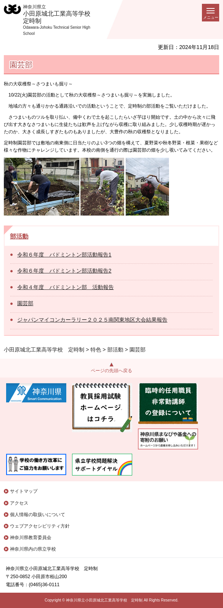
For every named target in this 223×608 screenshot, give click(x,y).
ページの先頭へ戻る (111, 370)
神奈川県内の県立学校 (33, 549)
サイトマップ (24, 491)
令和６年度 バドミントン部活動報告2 (64, 271)
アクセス (19, 503)
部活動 (19, 236)
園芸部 (25, 303)
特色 (95, 349)
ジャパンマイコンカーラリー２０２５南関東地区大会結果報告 (92, 320)
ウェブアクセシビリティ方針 (40, 526)
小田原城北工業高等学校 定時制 (44, 349)
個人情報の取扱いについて (37, 514)
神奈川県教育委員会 (30, 537)
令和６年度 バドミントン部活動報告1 (64, 255)
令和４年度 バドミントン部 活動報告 (65, 287)
